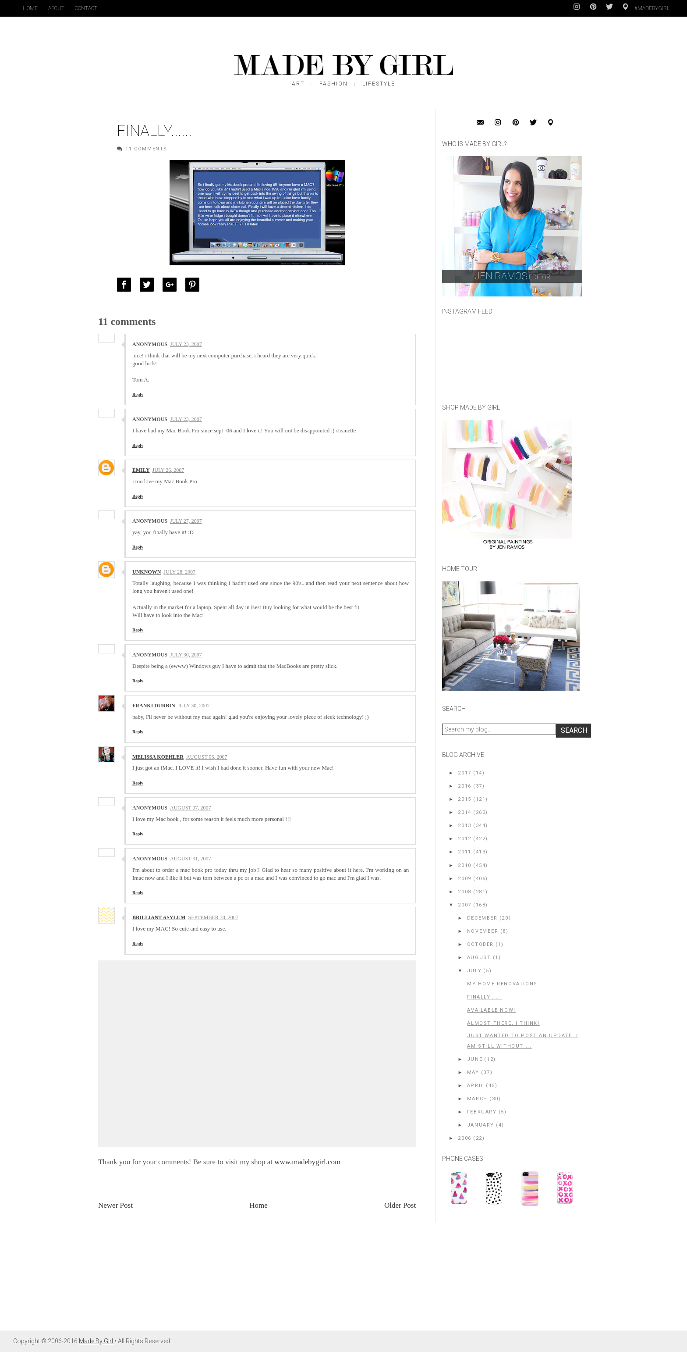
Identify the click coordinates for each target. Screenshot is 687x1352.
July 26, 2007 (168, 470)
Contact (86, 8)
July (474, 971)
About (56, 8)
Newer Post (115, 1205)
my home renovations (502, 984)
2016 (464, 786)
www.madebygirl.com (307, 1162)
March (477, 1099)
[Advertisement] (508, 1272)
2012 (464, 839)
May (473, 1072)
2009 (464, 878)
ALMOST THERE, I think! (503, 1023)
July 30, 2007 (186, 655)
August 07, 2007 (190, 808)
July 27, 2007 (186, 521)
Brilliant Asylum (158, 917)
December (482, 918)
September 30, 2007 (213, 917)
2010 (464, 865)
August (479, 957)
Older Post (400, 1205)
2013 (464, 825)
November (483, 931)
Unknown (146, 572)
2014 (464, 812)
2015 (464, 799)
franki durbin (153, 706)
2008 (464, 892)
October (480, 944)
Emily (141, 470)
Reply (137, 394)
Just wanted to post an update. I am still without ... (522, 1041)
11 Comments (146, 149)
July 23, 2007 (186, 344)
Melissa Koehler (158, 757)
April (475, 1085)
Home (30, 8)
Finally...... (484, 997)
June (474, 1059)
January (480, 1125)
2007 (464, 905)
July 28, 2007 (179, 572)
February (482, 1112)
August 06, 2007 (206, 757)
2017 (464, 773)
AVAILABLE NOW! (491, 1010)
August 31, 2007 (190, 859)
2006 (464, 1138)
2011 (464, 852)
